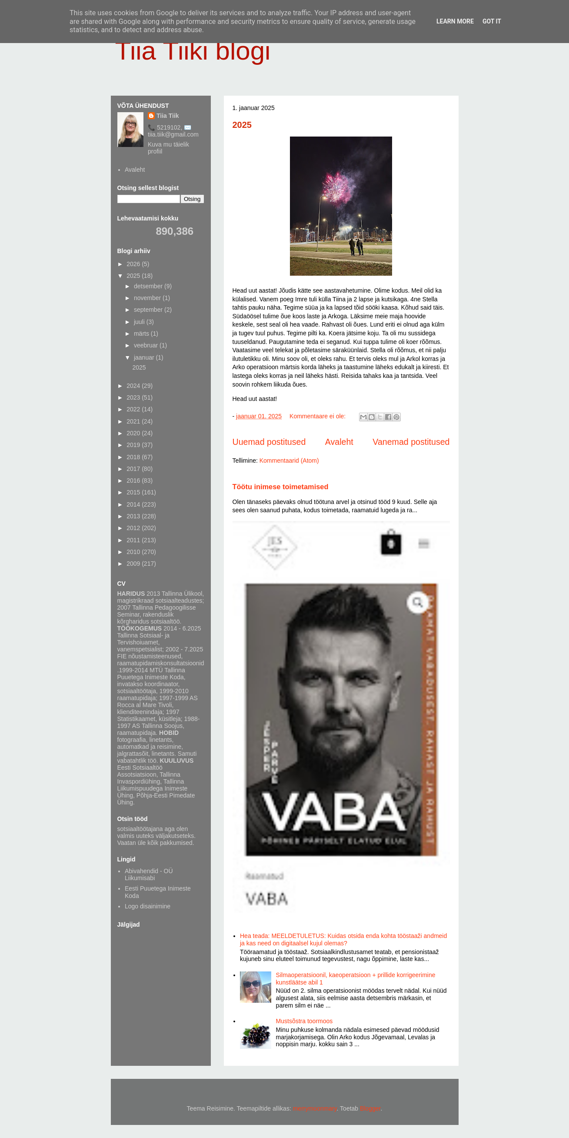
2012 (134, 527)
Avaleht (339, 442)
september (149, 309)
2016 (134, 480)
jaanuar (145, 357)
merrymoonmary (315, 1108)
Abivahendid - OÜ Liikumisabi (149, 875)
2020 (134, 433)
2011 (134, 540)
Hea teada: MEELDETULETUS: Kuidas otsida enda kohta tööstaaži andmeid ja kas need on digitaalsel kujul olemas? (343, 939)
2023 (134, 397)
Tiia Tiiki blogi (193, 50)
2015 (134, 492)
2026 (134, 263)
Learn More (455, 21)
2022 (134, 409)
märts (142, 333)
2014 (134, 504)
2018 (134, 457)
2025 (242, 125)
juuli (140, 321)
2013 (134, 516)
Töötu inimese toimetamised (281, 487)
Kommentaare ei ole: (318, 416)
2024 (134, 385)
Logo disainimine (147, 906)
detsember (149, 286)
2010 (134, 551)
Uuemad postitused (269, 442)
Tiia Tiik (167, 115)
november (148, 297)
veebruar (147, 345)
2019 (134, 444)
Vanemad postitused (411, 442)
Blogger (370, 1108)
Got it (491, 21)
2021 (134, 421)
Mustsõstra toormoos (304, 1021)
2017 (134, 468)
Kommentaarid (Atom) (289, 460)
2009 (134, 563)
